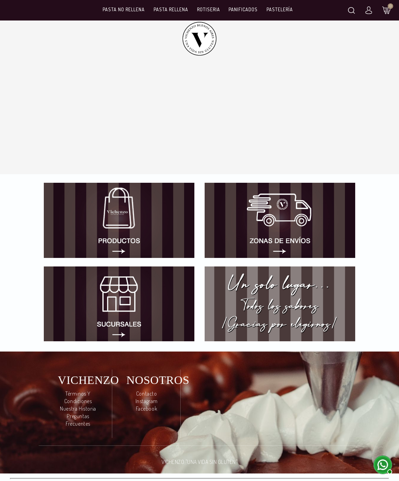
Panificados (243, 9)
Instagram (147, 401)
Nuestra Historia (78, 408)
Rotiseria (208, 9)
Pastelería (280, 9)
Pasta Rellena (171, 9)
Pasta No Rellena (124, 9)
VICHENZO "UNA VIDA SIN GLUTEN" (199, 461)
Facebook (146, 408)
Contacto (146, 393)
